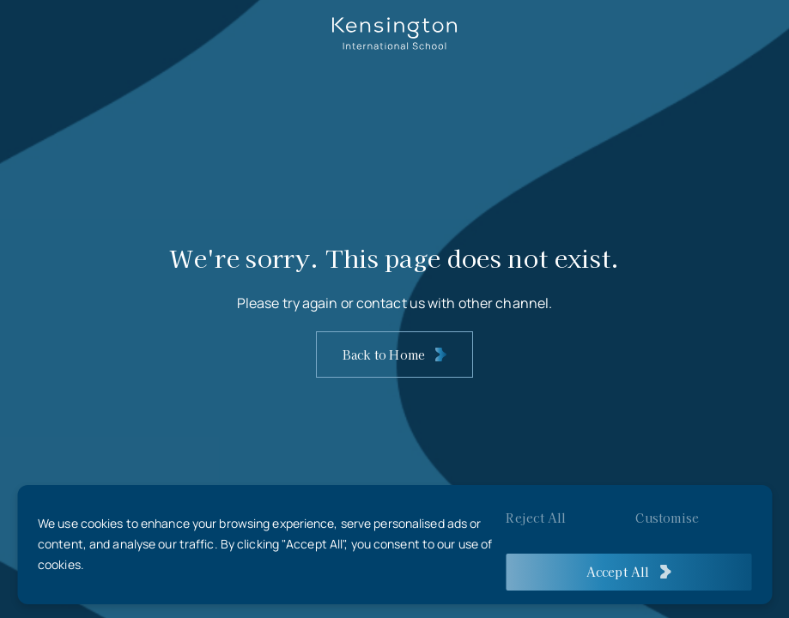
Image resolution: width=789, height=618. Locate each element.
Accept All (618, 571)
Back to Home (384, 354)
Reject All (536, 517)
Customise (667, 517)
